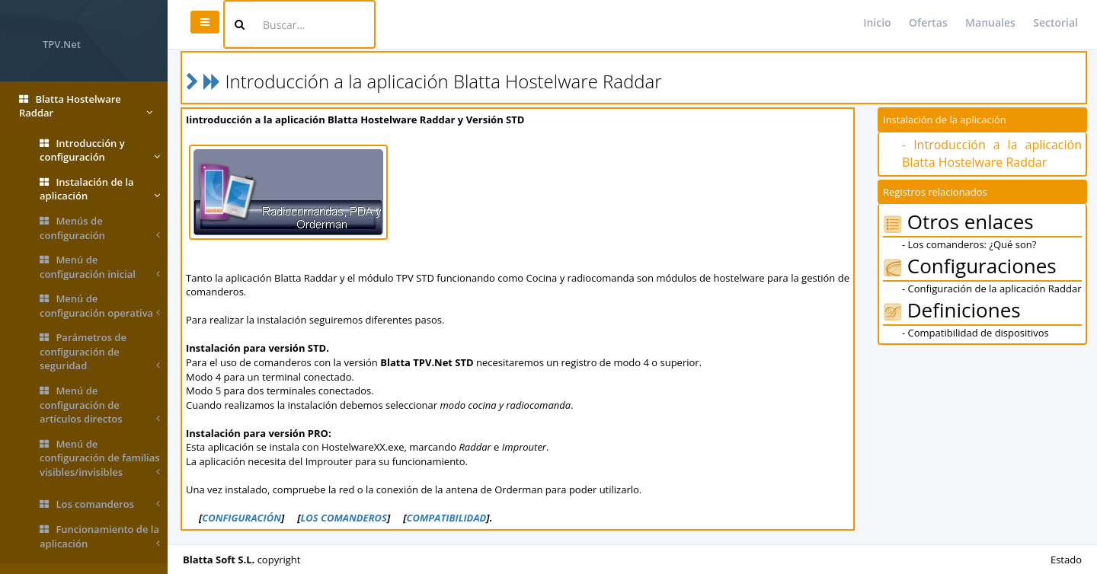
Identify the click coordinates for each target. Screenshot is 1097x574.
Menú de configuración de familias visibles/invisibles (100, 458)
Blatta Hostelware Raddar (85, 106)
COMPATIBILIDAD (446, 518)
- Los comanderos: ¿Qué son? (969, 244)
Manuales (990, 22)
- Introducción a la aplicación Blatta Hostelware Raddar (992, 153)
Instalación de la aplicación (100, 189)
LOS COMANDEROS (343, 518)
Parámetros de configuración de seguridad (100, 351)
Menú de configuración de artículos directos (100, 405)
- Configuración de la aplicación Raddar (992, 288)
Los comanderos (100, 504)
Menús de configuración (100, 228)
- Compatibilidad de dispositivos (975, 333)
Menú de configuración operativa (100, 306)
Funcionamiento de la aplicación (100, 536)
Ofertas (928, 22)
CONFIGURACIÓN (241, 518)
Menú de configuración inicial (100, 267)
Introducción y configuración (100, 150)
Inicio (877, 22)
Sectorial (1055, 22)
